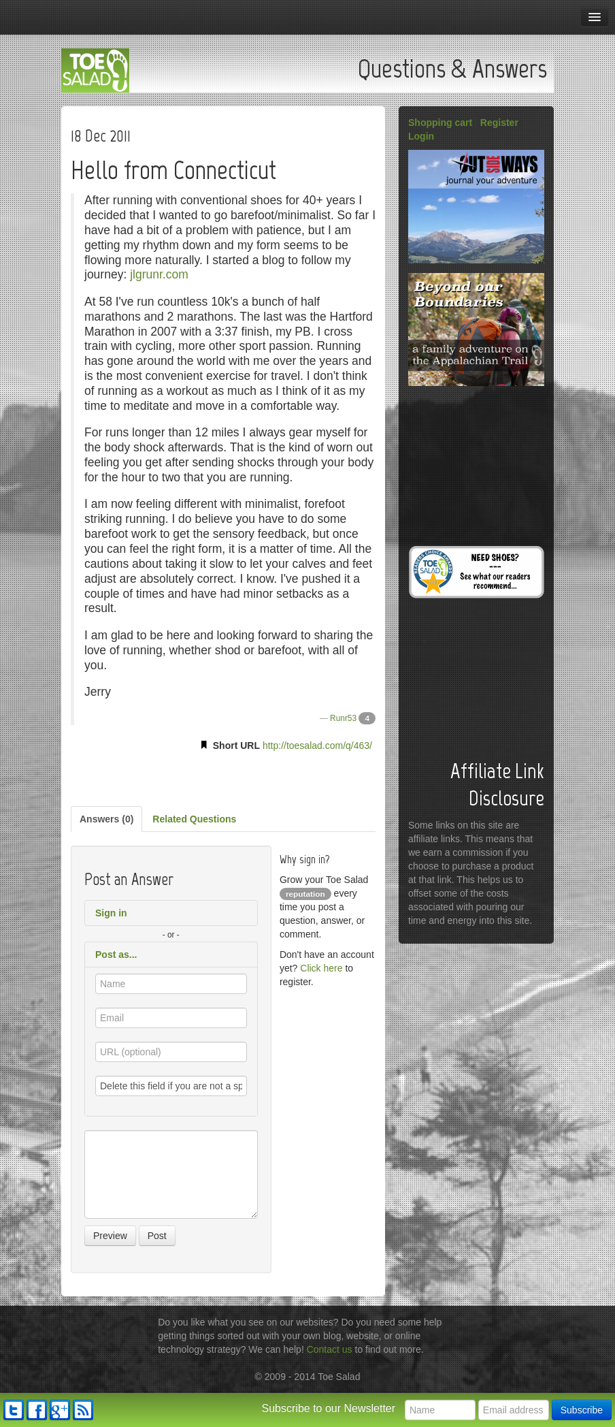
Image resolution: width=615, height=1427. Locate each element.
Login (421, 136)
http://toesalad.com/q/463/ (317, 745)
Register (499, 122)
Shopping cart (440, 122)
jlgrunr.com (159, 274)
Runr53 (343, 718)
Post (157, 1235)
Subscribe (582, 1410)
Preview (110, 1235)
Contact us (329, 1349)
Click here (321, 968)
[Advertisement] (223, 776)
